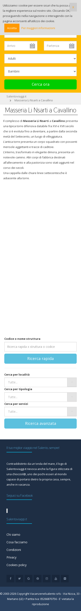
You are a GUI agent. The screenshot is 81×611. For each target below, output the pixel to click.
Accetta (12, 28)
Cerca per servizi (16, 404)
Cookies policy (16, 565)
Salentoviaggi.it (16, 96)
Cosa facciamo (16, 542)
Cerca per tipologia (18, 389)
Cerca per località (17, 374)
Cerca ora (40, 84)
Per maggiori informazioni (38, 28)
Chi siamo (13, 534)
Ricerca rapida (40, 358)
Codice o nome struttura (22, 339)
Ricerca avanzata (40, 423)
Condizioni (13, 550)
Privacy (11, 557)
